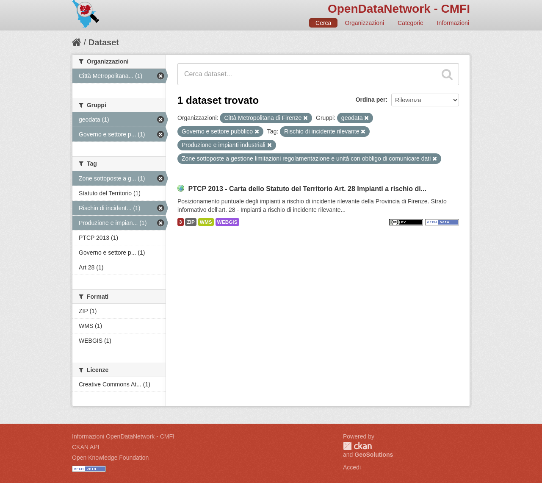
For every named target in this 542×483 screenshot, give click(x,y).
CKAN (357, 445)
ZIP (190, 222)
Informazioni (453, 22)
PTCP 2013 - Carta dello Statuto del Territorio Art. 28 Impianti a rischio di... (307, 188)
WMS (206, 222)
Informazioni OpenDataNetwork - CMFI (123, 436)
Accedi (352, 467)
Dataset (103, 42)
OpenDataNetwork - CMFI (399, 8)
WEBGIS (227, 222)
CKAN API (86, 447)
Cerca (323, 22)
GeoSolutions (373, 454)
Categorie (410, 22)
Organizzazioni (364, 22)
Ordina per (371, 99)
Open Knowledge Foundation (110, 457)
